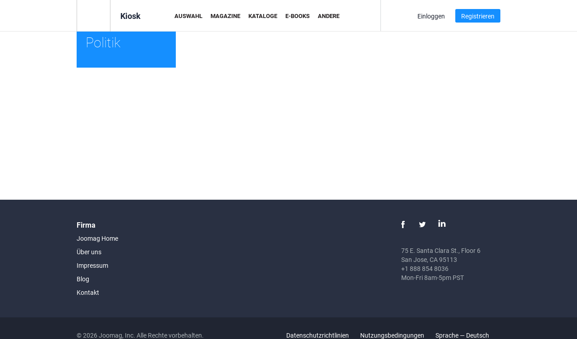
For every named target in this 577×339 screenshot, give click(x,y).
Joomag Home (97, 238)
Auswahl (188, 16)
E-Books (297, 16)
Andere (328, 16)
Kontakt (88, 292)
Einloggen (431, 16)
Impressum (92, 265)
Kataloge (262, 16)
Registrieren (478, 16)
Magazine (225, 16)
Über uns (89, 251)
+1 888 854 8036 (425, 268)
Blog (83, 279)
